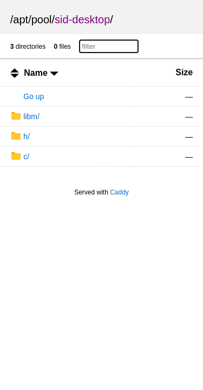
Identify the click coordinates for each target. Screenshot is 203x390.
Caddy (119, 192)
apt (20, 19)
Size (184, 72)
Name (41, 72)
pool (41, 19)
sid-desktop (82, 19)
